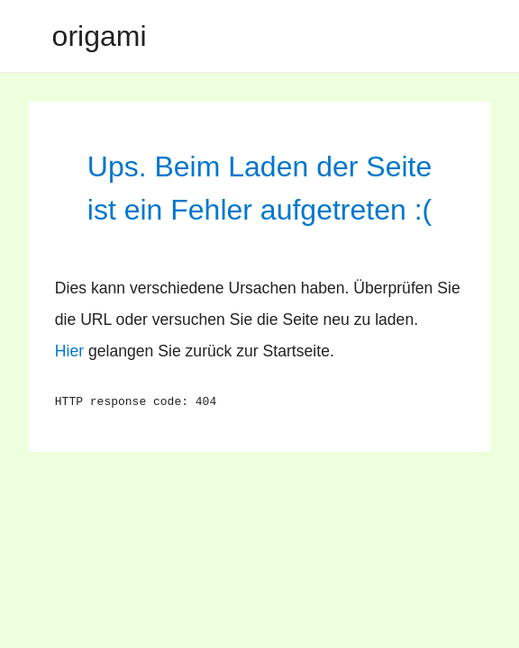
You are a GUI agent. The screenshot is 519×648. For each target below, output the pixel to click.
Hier (69, 351)
